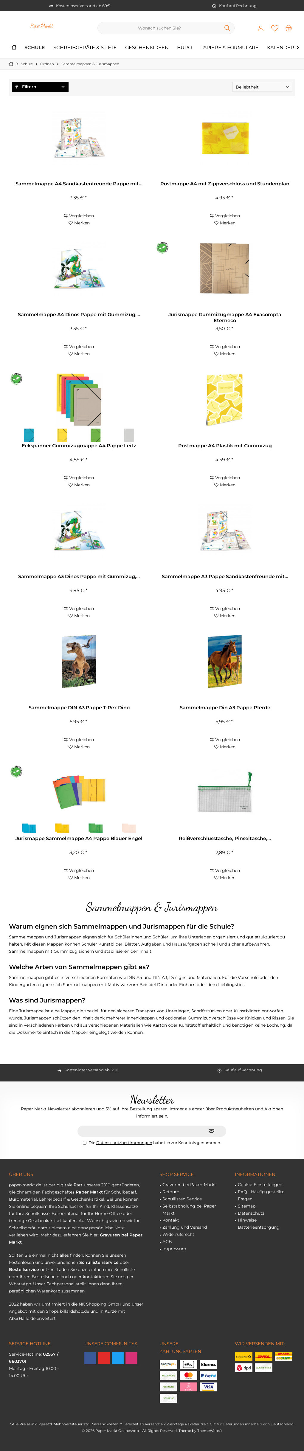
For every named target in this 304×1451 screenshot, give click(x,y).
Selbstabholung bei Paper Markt (189, 1209)
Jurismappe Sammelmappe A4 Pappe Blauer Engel (78, 838)
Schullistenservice (99, 1262)
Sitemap (246, 1206)
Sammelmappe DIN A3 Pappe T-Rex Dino (79, 707)
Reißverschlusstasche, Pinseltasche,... (225, 838)
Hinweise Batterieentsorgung (259, 1223)
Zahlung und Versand (184, 1227)
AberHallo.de (22, 1318)
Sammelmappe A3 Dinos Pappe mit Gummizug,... (79, 576)
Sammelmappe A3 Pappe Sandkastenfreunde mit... (225, 576)
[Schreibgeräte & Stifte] (85, 47)
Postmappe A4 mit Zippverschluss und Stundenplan (224, 184)
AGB (167, 1241)
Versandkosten (105, 1424)
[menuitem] (289, 28)
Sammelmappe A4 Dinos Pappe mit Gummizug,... (79, 314)
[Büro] (184, 47)
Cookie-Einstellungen (260, 1184)
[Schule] (34, 47)
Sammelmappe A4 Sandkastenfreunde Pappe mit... (78, 184)
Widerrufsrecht (178, 1234)
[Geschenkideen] (147, 47)
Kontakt (170, 1220)
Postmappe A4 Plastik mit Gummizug (225, 446)
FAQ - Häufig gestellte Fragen (261, 1195)
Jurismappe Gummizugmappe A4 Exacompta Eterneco (224, 317)
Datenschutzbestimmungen (124, 1142)
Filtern (25, 86)
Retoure (170, 1191)
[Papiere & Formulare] (229, 47)
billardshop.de (74, 1311)
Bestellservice (24, 1269)
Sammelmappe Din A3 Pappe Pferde (225, 707)
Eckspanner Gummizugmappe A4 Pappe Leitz (79, 446)
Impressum (174, 1248)
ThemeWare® (209, 1430)
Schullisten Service (182, 1199)
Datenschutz (251, 1213)
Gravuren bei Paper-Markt (189, 1184)
